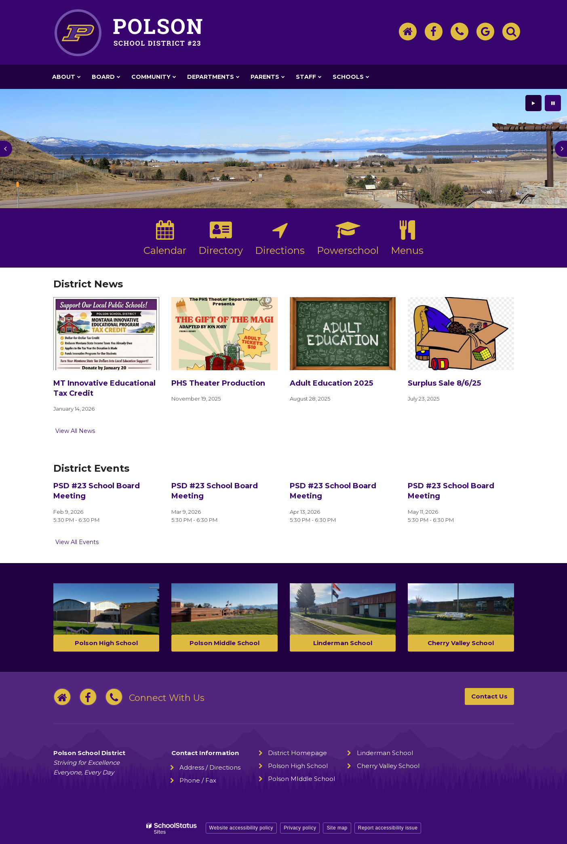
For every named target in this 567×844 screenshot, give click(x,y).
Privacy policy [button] (300, 828)
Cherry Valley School (388, 766)
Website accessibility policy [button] (241, 828)
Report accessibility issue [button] (388, 828)
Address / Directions (209, 767)
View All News (75, 431)
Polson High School (298, 766)
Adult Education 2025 (331, 383)
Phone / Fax (197, 780)
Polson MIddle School (301, 779)
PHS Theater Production (218, 383)
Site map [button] (337, 828)
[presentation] (6, 149)
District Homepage (297, 753)
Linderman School (385, 753)
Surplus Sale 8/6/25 (444, 383)
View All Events (77, 542)
